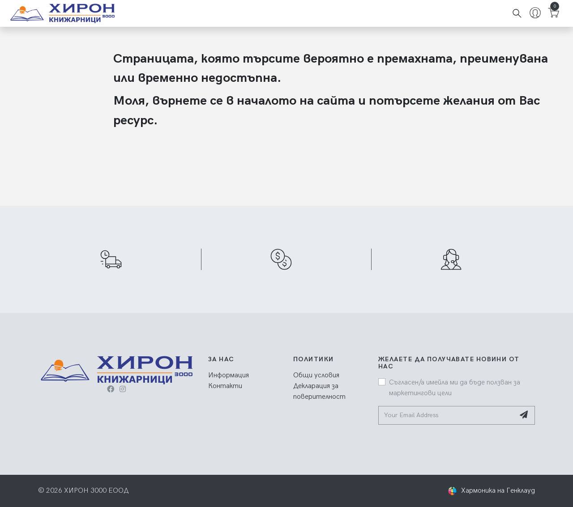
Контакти (225, 386)
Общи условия (316, 375)
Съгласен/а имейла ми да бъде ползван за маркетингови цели (454, 387)
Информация (228, 375)
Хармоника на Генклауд (498, 490)
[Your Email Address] (446, 415)
